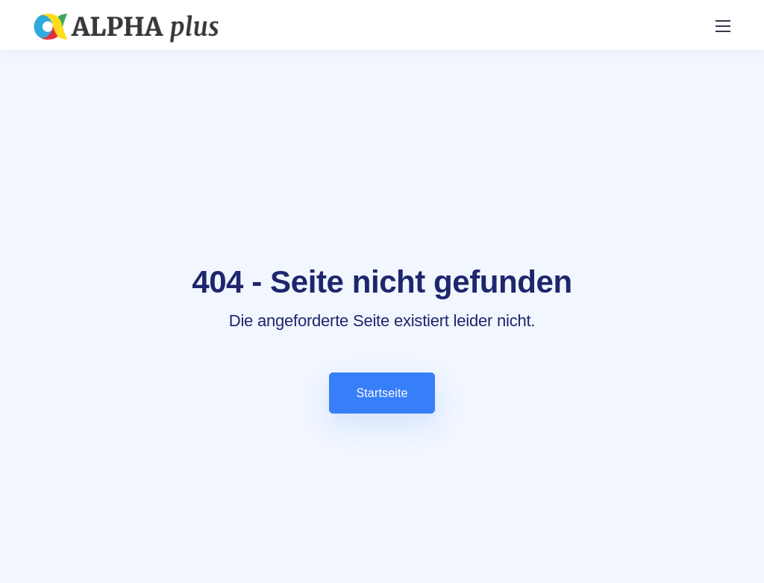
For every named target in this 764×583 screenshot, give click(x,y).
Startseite (381, 393)
